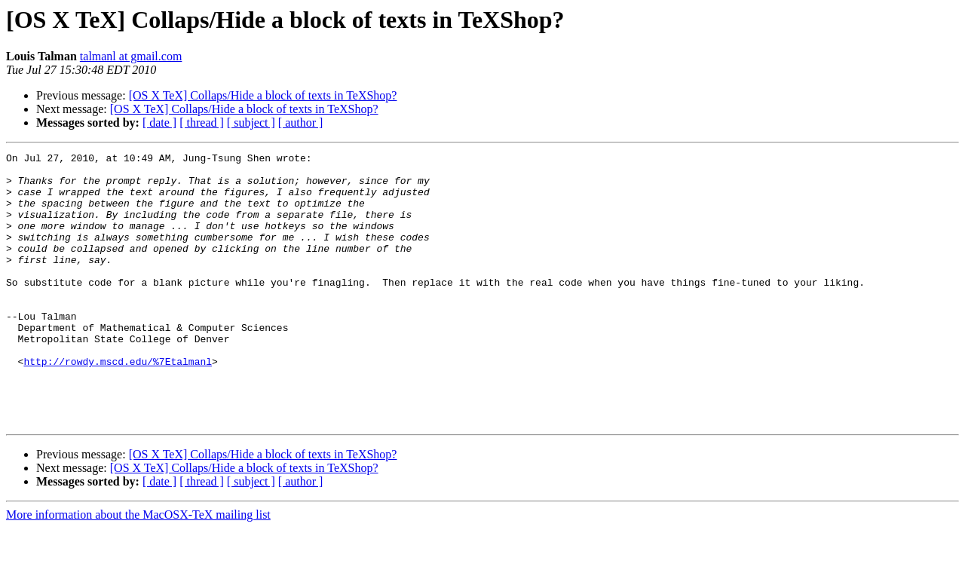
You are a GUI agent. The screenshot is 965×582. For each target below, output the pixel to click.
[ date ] (159, 122)
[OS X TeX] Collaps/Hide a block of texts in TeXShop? (263, 95)
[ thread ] (201, 122)
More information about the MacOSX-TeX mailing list (138, 568)
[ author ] (300, 122)
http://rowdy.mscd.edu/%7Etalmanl (117, 404)
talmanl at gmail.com (131, 56)
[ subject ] (251, 122)
